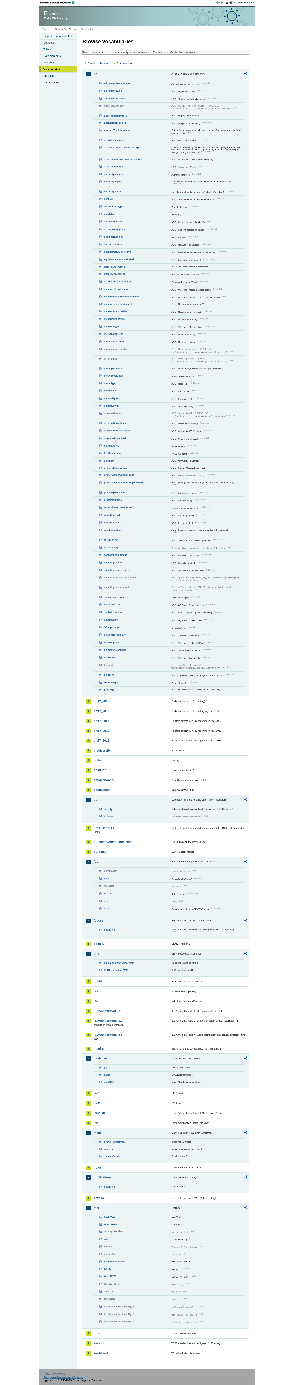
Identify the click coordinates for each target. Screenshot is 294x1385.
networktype (111, 398)
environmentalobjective (117, 251)
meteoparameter (113, 333)
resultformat (111, 539)
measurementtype (114, 318)
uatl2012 (109, 1082)
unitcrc (108, 908)
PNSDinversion (112, 453)
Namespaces (51, 82)
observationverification (117, 430)
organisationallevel (115, 438)
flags (107, 878)
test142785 (110, 1276)
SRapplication (112, 627)
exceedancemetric (114, 266)
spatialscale (111, 619)
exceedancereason (115, 274)
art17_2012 (101, 730)
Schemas (49, 62)
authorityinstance (114, 174)
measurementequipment (118, 304)
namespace (110, 390)
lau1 (97, 1093)
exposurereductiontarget (118, 281)
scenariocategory (114, 597)
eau (106, 1239)
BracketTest (111, 1224)
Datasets (48, 42)
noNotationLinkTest (115, 1261)
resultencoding (112, 530)
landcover (101, 1058)
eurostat (100, 851)
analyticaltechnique (115, 122)
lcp (96, 1122)
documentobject (113, 236)
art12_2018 (101, 711)
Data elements (52, 56)
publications (102, 1177)
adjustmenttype (113, 90)
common (100, 770)
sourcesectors (112, 604)
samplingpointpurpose (117, 570)
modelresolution (113, 375)
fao (96, 861)
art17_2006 (101, 720)
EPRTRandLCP (104, 828)
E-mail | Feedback (54, 1373)
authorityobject (112, 181)
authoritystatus (112, 191)
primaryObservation (115, 468)
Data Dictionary (71, 29)
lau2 (97, 1103)
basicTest (109, 1217)
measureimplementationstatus (121, 296)
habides (99, 981)
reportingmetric (113, 522)
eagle (107, 1074)
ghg (96, 953)
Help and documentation (58, 36)
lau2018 (99, 1113)
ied (96, 1001)
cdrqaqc (108, 198)
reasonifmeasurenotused (118, 507)
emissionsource (113, 244)
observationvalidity (115, 423)
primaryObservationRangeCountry (123, 482)
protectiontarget (113, 499)
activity (108, 809)
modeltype (110, 383)
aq (95, 73)
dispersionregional (115, 229)
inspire (99, 1048)
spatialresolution (113, 612)
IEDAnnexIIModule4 (108, 1034)
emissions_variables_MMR (119, 962)
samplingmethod (113, 562)
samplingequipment (115, 555)
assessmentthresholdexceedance (123, 159)
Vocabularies (51, 69)
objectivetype (111, 405)
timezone (109, 674)
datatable (109, 214)
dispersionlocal (113, 221)
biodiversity (102, 750)
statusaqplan (111, 642)
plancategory (111, 445)
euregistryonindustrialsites (113, 841)
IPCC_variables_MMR (116, 970)
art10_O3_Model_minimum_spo (122, 147)
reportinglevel (112, 515)
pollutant (109, 460)
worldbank (101, 1353)
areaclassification (114, 140)
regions (108, 1149)
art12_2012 (101, 701)
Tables (47, 49)
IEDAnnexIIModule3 (108, 1020)
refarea (108, 893)
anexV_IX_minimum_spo (118, 130)
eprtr (97, 799)
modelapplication (114, 341)
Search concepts (125, 63)
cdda (97, 760)
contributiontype (113, 206)
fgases (98, 920)
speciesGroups (112, 1156)
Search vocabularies (98, 63)
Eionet (58, 29)
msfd (97, 1132)
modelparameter (113, 368)
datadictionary (104, 780)
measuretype (111, 326)
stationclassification (115, 634)
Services (48, 75)
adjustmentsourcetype (117, 83)
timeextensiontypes (115, 649)
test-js (107, 1268)
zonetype (109, 689)
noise (98, 1167)
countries (109, 929)
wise (97, 1343)
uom (97, 1333)
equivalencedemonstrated (119, 259)
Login (221, 2)
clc (105, 1067)
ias (96, 991)
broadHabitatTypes (115, 1142)
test (96, 1207)
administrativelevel (115, 98)
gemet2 (99, 943)
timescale (109, 657)
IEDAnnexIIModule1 (108, 1011)
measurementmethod (116, 311)
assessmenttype (113, 166)
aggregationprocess (115, 115)
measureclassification (116, 289)
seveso (99, 1198)
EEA (58, 2)
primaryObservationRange (119, 475)
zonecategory (112, 682)
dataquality (102, 789)
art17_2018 (101, 740)
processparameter (114, 492)
